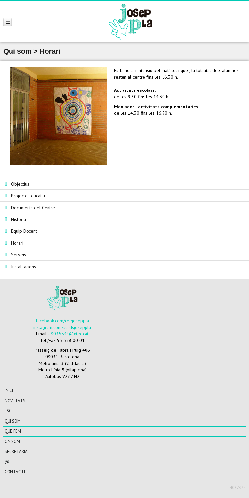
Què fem (13, 431)
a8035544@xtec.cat (68, 334)
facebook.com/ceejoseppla (62, 321)
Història (18, 219)
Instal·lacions (23, 266)
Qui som (13, 421)
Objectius (20, 184)
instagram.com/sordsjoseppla (62, 327)
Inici (9, 390)
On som (12, 441)
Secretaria (16, 451)
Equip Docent (24, 231)
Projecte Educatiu (28, 196)
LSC (8, 411)
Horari (17, 243)
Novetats (15, 401)
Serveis (18, 255)
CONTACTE (15, 472)
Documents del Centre (33, 207)
